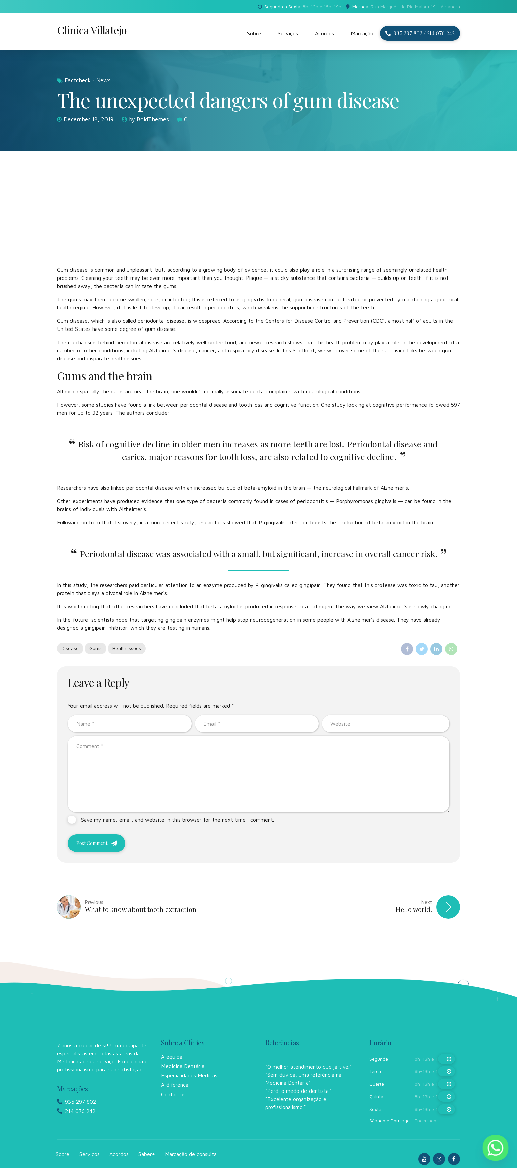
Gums (95, 648)
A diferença (174, 1085)
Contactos (173, 1094)
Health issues (126, 648)
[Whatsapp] (495, 1148)
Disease (70, 648)
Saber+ (146, 1154)
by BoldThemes (149, 119)
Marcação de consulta (191, 1154)
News (103, 80)
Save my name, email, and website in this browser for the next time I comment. (177, 820)
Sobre (254, 33)
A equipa (171, 1057)
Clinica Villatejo (92, 29)
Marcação (362, 33)
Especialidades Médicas (189, 1075)
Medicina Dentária (182, 1066)
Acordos (324, 33)
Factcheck (78, 80)
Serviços (288, 33)
